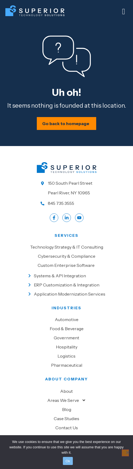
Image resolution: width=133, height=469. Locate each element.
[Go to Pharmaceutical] (66, 365)
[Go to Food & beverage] (66, 328)
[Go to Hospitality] (66, 347)
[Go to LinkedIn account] (66, 217)
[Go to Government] (66, 338)
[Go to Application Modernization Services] (66, 294)
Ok (68, 461)
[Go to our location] (67, 188)
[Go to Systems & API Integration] (66, 275)
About (66, 391)
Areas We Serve (66, 400)
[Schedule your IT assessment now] (66, 123)
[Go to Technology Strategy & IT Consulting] (66, 247)
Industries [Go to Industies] (66, 308)
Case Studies (66, 418)
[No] (125, 452)
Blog (66, 409)
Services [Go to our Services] (66, 235)
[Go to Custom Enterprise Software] (66, 265)
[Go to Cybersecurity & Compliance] (66, 256)
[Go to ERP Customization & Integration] (66, 285)
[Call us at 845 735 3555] (67, 203)
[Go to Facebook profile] (54, 217)
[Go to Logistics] (66, 356)
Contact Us (66, 427)
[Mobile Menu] (124, 12)
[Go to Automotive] (66, 319)
